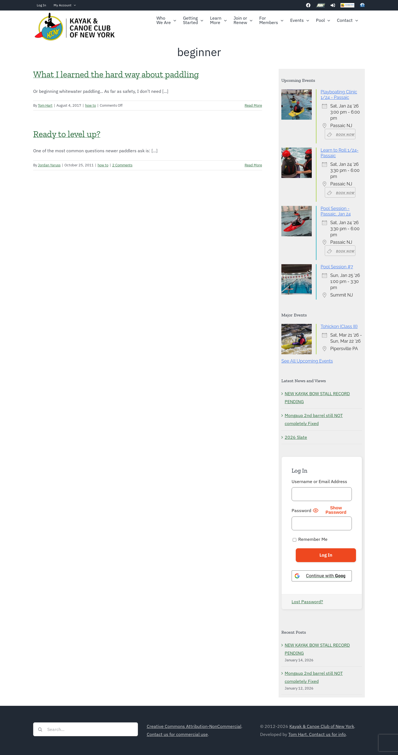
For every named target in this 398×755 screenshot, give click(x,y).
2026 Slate (296, 437)
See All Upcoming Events (307, 361)
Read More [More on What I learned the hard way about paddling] (253, 105)
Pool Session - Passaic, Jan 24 (336, 211)
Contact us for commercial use (177, 734)
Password (301, 510)
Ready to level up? (66, 134)
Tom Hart (45, 105)
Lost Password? (307, 601)
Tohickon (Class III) (339, 326)
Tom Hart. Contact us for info (317, 734)
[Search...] (85, 729)
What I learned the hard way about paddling (116, 74)
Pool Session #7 (337, 266)
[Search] (40, 729)
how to (90, 105)
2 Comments (122, 165)
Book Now (341, 134)
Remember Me (310, 539)
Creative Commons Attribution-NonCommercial (194, 726)
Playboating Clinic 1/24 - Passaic (339, 94)
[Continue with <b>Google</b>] (322, 575)
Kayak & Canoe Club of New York (321, 726)
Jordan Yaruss (49, 165)
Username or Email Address (319, 481)
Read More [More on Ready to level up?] (253, 165)
